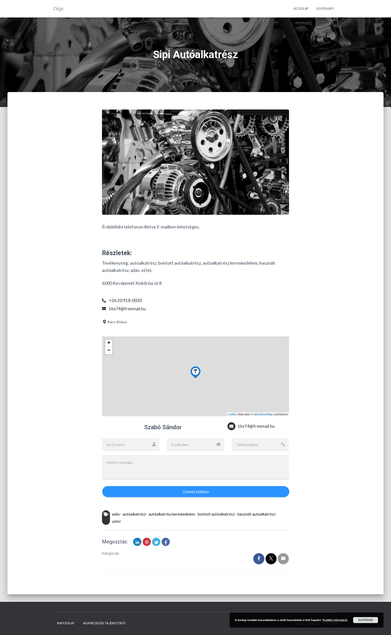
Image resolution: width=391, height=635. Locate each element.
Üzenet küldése (196, 491)
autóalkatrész (134, 514)
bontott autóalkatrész (216, 514)
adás (116, 514)
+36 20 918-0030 (125, 300)
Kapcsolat (66, 623)
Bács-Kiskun (114, 322)
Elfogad (365, 620)
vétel (116, 521)
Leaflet (232, 414)
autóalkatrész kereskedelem (172, 514)
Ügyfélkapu (325, 8)
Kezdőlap (301, 8)
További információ (334, 620)
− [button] (108, 350)
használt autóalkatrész (256, 514)
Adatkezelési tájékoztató (104, 623)
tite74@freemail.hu (128, 308)
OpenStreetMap (263, 414)
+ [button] (108, 343)
